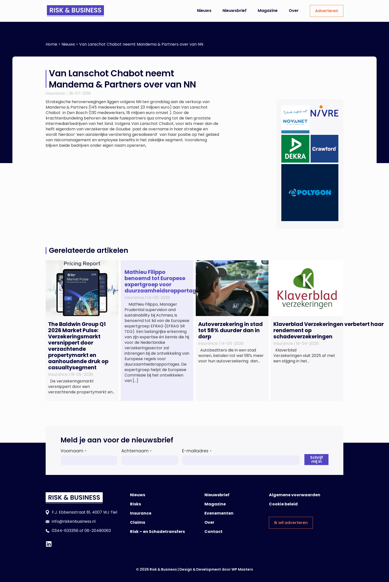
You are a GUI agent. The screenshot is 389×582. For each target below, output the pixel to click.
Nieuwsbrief (235, 10)
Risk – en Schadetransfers (157, 531)
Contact (213, 531)
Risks (135, 504)
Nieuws (204, 10)
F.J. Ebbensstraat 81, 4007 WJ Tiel (84, 512)
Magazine (268, 10)
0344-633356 (65, 530)
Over (294, 10)
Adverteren (326, 11)
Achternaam (136, 451)
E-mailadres (196, 451)
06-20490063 (97, 530)
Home (51, 44)
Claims (137, 522)
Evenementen (218, 513)
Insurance (55, 93)
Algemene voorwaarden (294, 495)
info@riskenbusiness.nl (74, 521)
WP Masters (242, 569)
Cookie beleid (283, 504)
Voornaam (73, 451)
